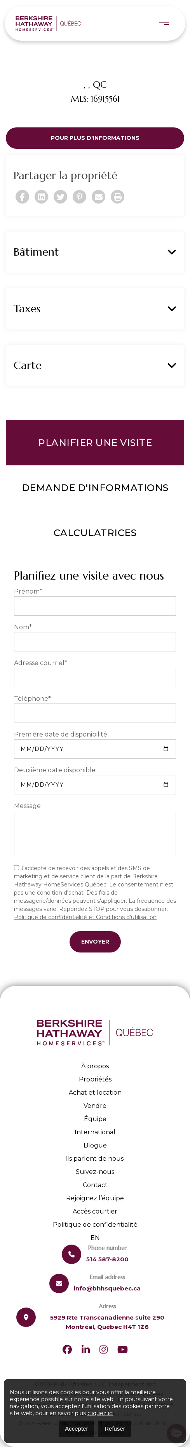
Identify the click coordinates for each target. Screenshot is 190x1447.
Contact (95, 1185)
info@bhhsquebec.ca (107, 1288)
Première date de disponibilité (60, 734)
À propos (95, 1066)
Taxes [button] (95, 309)
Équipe (95, 1119)
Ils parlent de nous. (95, 1158)
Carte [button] (95, 365)
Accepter (76, 1428)
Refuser (115, 1428)
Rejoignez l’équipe (95, 1198)
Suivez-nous (95, 1171)
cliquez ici (100, 1413)
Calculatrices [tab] (95, 532)
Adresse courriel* (40, 663)
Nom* (23, 627)
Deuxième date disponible (55, 770)
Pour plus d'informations (95, 137)
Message (27, 806)
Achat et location (95, 1092)
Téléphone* (32, 698)
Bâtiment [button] (95, 252)
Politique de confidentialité (95, 1224)
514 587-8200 (107, 1259)
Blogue (95, 1145)
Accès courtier (95, 1211)
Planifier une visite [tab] (95, 442)
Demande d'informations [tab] (95, 487)
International (95, 1132)
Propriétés (95, 1079)
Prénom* (28, 591)
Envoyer (95, 941)
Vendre (95, 1105)
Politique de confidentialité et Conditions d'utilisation (85, 917)
